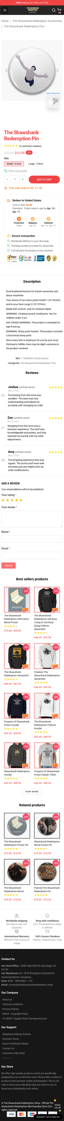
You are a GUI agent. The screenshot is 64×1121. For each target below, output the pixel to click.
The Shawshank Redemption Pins (24, 26)
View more (32, 791)
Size (6, 158)
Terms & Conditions (12, 1004)
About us (7, 999)
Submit (8, 565)
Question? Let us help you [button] (48, 1117)
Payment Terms (10, 1039)
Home (5, 21)
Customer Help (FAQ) (13, 1053)
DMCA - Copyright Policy (15, 1013)
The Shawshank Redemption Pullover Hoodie (45, 725)
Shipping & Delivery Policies (16, 1034)
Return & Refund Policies (15, 1043)
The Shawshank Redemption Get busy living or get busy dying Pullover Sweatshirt (45, 622)
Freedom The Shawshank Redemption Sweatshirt (47, 675)
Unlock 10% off (58, 1106)
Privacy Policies (10, 1009)
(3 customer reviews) (30, 146)
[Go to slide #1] (23, 118)
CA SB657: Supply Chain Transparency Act (24, 1018)
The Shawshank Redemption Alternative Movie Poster (16, 619)
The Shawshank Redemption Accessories (37, 21)
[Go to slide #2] (41, 118)
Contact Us (8, 1048)
